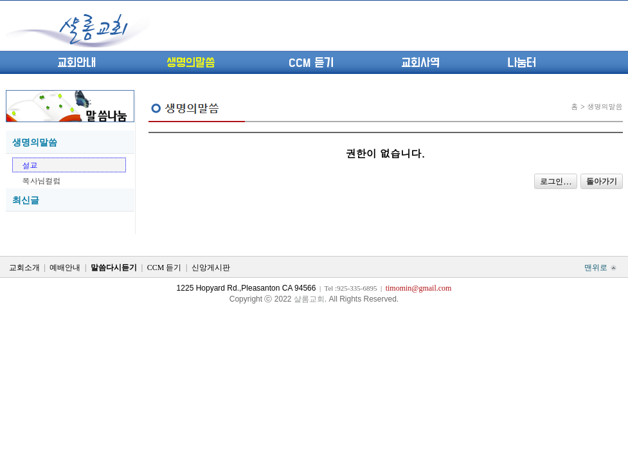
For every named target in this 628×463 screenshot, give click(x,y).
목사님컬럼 (41, 180)
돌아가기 (601, 181)
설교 (30, 164)
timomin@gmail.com (419, 288)
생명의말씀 (190, 63)
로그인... (556, 181)
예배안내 (64, 267)
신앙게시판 (211, 267)
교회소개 (24, 267)
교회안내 (76, 63)
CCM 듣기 (311, 63)
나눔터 (521, 63)
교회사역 (420, 63)
